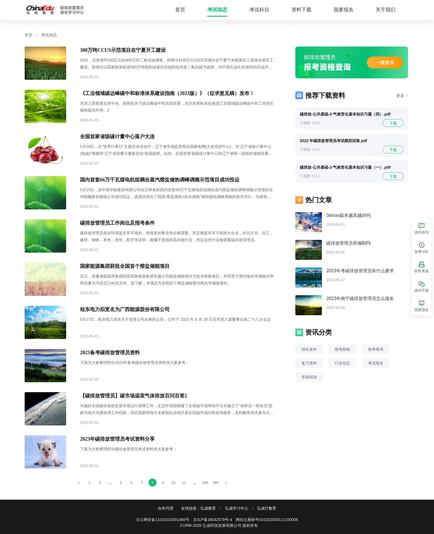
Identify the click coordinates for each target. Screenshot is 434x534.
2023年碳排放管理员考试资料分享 (117, 439)
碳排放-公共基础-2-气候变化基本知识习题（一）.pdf (345, 167)
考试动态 (217, 9)
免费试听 (421, 252)
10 (173, 483)
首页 (180, 9)
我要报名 (343, 9)
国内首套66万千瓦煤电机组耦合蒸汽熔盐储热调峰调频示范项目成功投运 (159, 180)
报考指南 (342, 349)
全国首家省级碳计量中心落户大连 (117, 136)
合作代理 (165, 508)
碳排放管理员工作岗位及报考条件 (117, 223)
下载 (393, 123)
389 (205, 483)
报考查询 (375, 349)
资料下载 (301, 9)
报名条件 (309, 349)
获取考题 (421, 271)
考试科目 (259, 9)
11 (184, 483)
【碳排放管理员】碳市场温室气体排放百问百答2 (133, 396)
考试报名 (375, 363)
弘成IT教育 (266, 508)
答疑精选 (309, 377)
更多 (402, 95)
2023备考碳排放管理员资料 (110, 352)
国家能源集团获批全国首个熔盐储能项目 (125, 266)
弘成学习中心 (236, 508)
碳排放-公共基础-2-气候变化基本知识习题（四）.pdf (345, 114)
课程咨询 (421, 232)
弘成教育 (208, 508)
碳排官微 (421, 290)
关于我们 (386, 9)
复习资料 (309, 363)
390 (216, 483)
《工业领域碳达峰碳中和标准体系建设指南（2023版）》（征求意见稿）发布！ (167, 93)
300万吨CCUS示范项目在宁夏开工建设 (123, 50)
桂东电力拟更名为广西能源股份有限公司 (125, 309)
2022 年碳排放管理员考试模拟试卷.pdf (333, 140)
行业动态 (342, 363)
